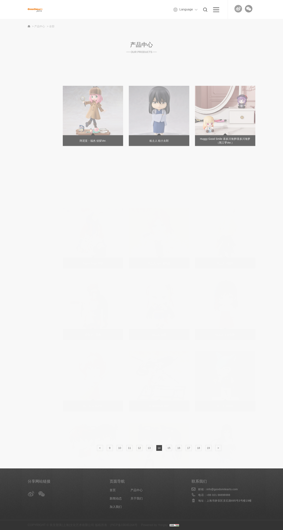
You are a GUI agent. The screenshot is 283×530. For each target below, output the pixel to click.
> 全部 (50, 26)
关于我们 (136, 498)
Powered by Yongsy (154, 525)
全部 (27, 68)
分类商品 (30, 90)
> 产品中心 (38, 26)
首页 (113, 490)
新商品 (28, 79)
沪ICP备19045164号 (124, 525)
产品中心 (136, 490)
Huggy (28, 101)
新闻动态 (116, 498)
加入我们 (116, 506)
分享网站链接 (39, 481)
